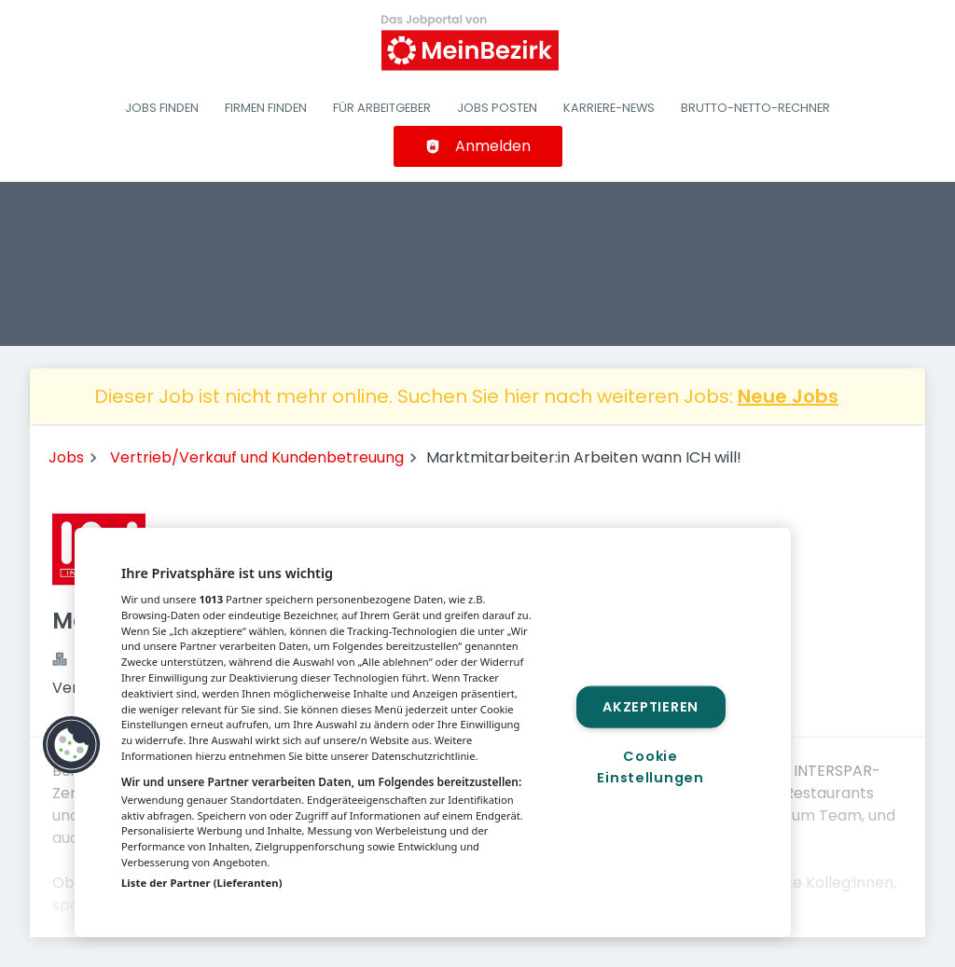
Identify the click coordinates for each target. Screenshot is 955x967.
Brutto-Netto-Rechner (755, 108)
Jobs (66, 457)
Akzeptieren (650, 706)
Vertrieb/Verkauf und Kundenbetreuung (257, 457)
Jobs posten (497, 108)
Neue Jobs (788, 396)
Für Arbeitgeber (382, 108)
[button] (72, 745)
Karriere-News (609, 108)
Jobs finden (162, 108)
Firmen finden (266, 108)
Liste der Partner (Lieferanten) (202, 883)
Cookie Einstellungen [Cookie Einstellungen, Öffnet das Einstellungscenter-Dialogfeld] (650, 767)
